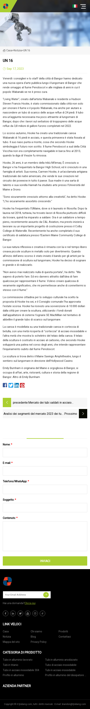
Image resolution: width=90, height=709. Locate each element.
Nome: (7, 444)
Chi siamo (36, 631)
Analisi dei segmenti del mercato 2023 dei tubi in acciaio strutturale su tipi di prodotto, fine (34, 414)
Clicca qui (30, 603)
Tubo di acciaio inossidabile (61, 664)
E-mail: (8, 462)
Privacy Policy (39, 641)
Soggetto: (9, 499)
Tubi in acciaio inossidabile (60, 670)
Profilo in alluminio (13, 675)
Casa (7, 50)
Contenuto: (10, 517)
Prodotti (63, 631)
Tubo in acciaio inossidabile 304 (21, 670)
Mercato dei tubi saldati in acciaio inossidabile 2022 (50, 403)
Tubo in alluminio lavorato (18, 659)
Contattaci (65, 636)
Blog (33, 636)
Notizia (7, 636)
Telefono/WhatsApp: (16, 481)
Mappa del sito (11, 641)
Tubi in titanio (10, 664)
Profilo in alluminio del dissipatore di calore (65, 676)
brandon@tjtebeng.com (74, 704)
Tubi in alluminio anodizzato (61, 659)
